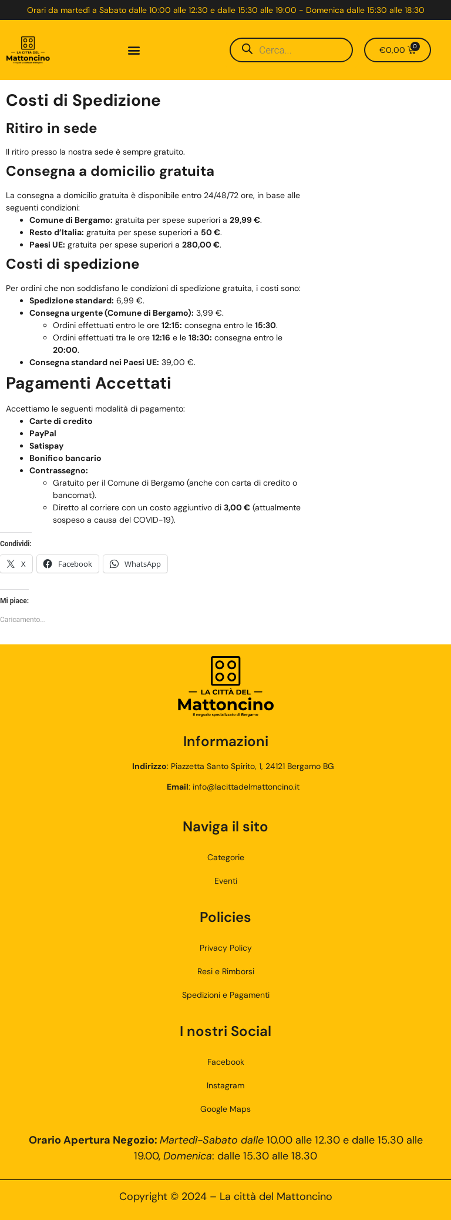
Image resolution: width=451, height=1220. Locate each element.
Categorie (225, 857)
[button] (134, 50)
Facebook (225, 1062)
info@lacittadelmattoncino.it (246, 786)
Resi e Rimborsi (225, 971)
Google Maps (225, 1109)
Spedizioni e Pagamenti (226, 995)
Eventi (225, 880)
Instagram (225, 1085)
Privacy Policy (226, 947)
